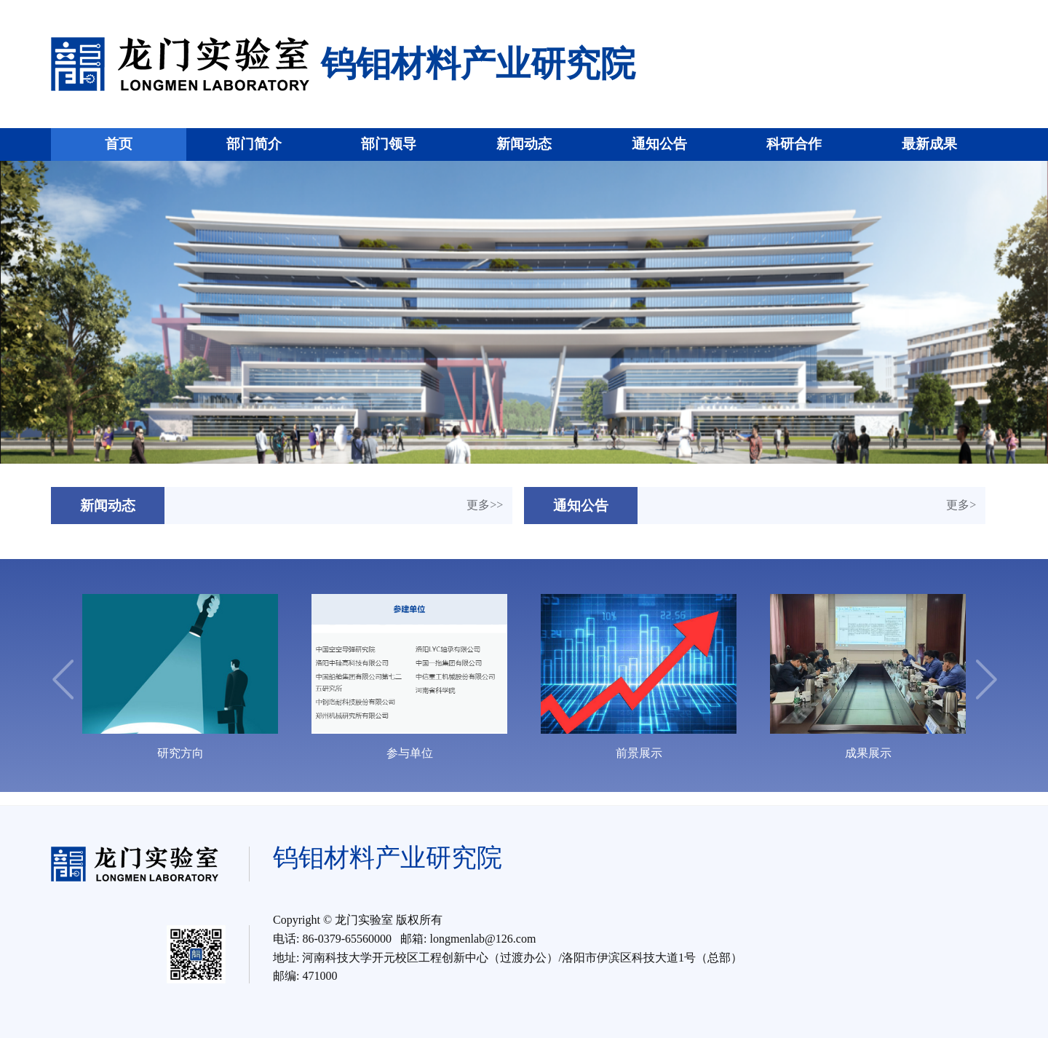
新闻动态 (524, 143)
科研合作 (794, 143)
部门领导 (388, 143)
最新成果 (929, 143)
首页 (118, 143)
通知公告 (659, 143)
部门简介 (254, 143)
